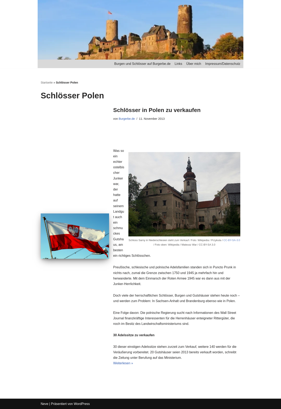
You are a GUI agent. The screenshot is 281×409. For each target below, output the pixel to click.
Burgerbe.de (127, 118)
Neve (44, 404)
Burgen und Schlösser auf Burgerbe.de (142, 63)
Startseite (47, 82)
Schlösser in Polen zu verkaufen (156, 110)
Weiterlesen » (123, 363)
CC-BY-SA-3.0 (231, 240)
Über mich (193, 63)
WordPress (82, 404)
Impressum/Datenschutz (222, 63)
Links (178, 63)
